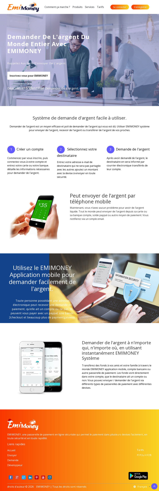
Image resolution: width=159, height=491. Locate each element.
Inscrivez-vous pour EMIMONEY (29, 75)
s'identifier (35, 88)
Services (89, 7)
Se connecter (119, 7)
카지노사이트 (144, 455)
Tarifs (100, 7)
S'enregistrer (140, 7)
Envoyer (12, 455)
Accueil (11, 450)
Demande (12, 460)
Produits (77, 7)
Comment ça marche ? (57, 7)
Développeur (15, 465)
